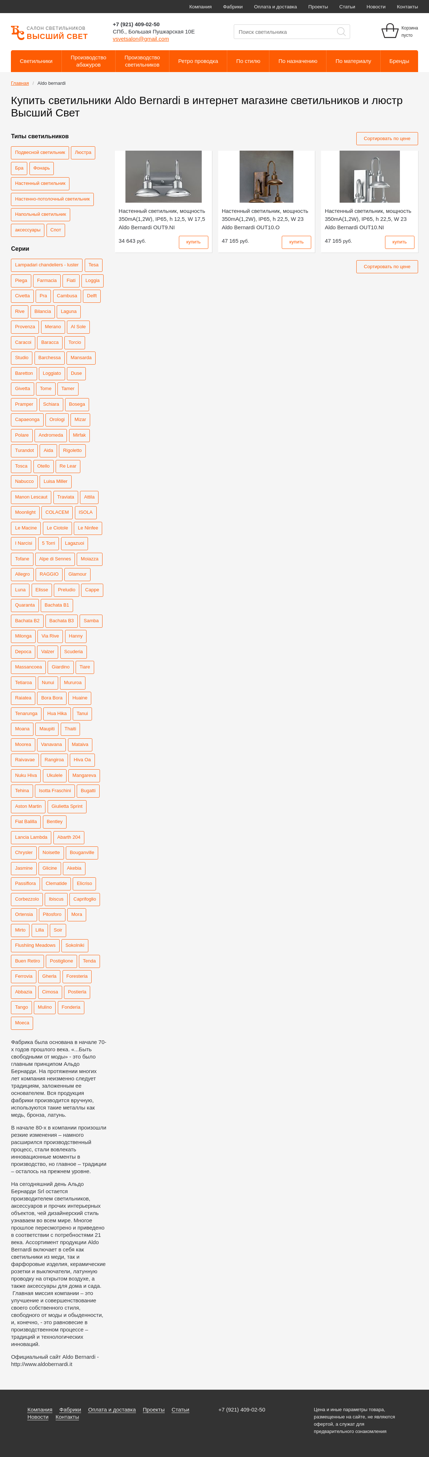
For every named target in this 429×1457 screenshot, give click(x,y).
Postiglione (61, 961)
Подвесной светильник (40, 152)
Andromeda (51, 435)
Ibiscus (56, 899)
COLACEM (57, 512)
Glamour (77, 574)
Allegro (22, 574)
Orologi (57, 419)
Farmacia (47, 280)
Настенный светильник (40, 183)
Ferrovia (23, 976)
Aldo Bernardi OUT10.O (265, 219)
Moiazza (89, 558)
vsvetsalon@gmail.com (141, 39)
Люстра (83, 152)
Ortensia (24, 914)
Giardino (60, 667)
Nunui (48, 682)
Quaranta (25, 605)
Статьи (347, 6)
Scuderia (73, 651)
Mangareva (84, 775)
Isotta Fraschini (55, 790)
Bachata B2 (27, 620)
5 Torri (48, 543)
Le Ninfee (88, 528)
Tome (46, 388)
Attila (89, 497)
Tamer (68, 388)
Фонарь (41, 168)
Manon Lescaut (31, 497)
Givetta (22, 388)
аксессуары (27, 230)
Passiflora (25, 883)
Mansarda (81, 357)
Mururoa (72, 682)
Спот (56, 230)
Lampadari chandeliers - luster (47, 264)
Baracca (50, 342)
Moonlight (25, 512)
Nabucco (24, 481)
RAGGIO (49, 574)
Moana (22, 728)
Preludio (66, 589)
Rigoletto (72, 450)
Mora (76, 914)
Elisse (42, 589)
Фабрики (233, 6)
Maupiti (47, 728)
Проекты (318, 6)
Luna (20, 589)
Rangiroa (54, 759)
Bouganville (82, 852)
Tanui (82, 713)
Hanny (76, 636)
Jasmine (23, 868)
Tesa (94, 264)
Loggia (92, 280)
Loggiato (52, 373)
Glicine (50, 868)
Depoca (23, 651)
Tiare (85, 667)
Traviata (65, 497)
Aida (48, 450)
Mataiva (80, 744)
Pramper (24, 404)
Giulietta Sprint (67, 806)
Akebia (74, 868)
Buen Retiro (27, 961)
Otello (43, 466)
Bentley (55, 821)
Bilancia (43, 311)
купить (194, 242)
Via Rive (50, 636)
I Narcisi (23, 543)
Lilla (40, 930)
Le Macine (26, 528)
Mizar (80, 419)
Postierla (77, 992)
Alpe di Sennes (55, 558)
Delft (92, 295)
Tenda (89, 961)
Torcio (74, 342)
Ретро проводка (198, 61)
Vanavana (51, 744)
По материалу (353, 61)
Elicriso (84, 883)
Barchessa (50, 357)
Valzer (47, 651)
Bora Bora (52, 697)
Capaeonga (27, 419)
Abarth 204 (69, 837)
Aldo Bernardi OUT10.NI (368, 219)
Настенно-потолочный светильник (52, 199)
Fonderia (71, 1007)
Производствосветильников (142, 61)
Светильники (36, 61)
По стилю (248, 61)
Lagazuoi (74, 543)
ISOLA (86, 512)
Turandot (24, 450)
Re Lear (68, 466)
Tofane (22, 558)
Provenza (25, 326)
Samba (91, 620)
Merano (53, 326)
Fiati (71, 280)
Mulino (45, 1007)
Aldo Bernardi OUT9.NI (162, 219)
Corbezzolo (27, 899)
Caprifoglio (84, 899)
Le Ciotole (57, 528)
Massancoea (28, 667)
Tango (21, 1007)
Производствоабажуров (89, 61)
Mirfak (79, 435)
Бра (19, 168)
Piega (21, 280)
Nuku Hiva (26, 775)
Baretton (24, 373)
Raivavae (25, 759)
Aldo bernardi (51, 83)
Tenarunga (26, 713)
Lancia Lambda (31, 837)
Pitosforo (52, 914)
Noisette (51, 852)
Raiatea (23, 697)
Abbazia (23, 992)
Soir (58, 930)
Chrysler (23, 852)
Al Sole (78, 326)
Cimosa (50, 992)
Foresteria (77, 976)
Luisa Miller (56, 481)
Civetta (22, 295)
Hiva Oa (82, 759)
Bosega (77, 404)
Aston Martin (28, 806)
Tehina (22, 790)
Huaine (79, 697)
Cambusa (67, 295)
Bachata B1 (57, 605)
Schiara (51, 404)
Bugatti (88, 790)
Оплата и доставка (275, 6)
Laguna (68, 311)
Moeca (22, 1022)
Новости (375, 6)
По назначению (297, 61)
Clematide (56, 883)
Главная (20, 83)
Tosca (21, 466)
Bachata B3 (61, 620)
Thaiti (70, 728)
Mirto (20, 930)
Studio (21, 357)
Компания (200, 6)
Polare (22, 435)
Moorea (23, 744)
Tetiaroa (23, 682)
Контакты (407, 6)
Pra (43, 295)
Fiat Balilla (26, 821)
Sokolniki (74, 945)
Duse (76, 373)
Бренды (399, 61)
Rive (19, 311)
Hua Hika (57, 713)
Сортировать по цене (387, 138)
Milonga (23, 636)
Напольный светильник (40, 214)
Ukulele (55, 775)
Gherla (49, 976)
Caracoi (23, 342)
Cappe (92, 589)
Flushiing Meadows (35, 945)
